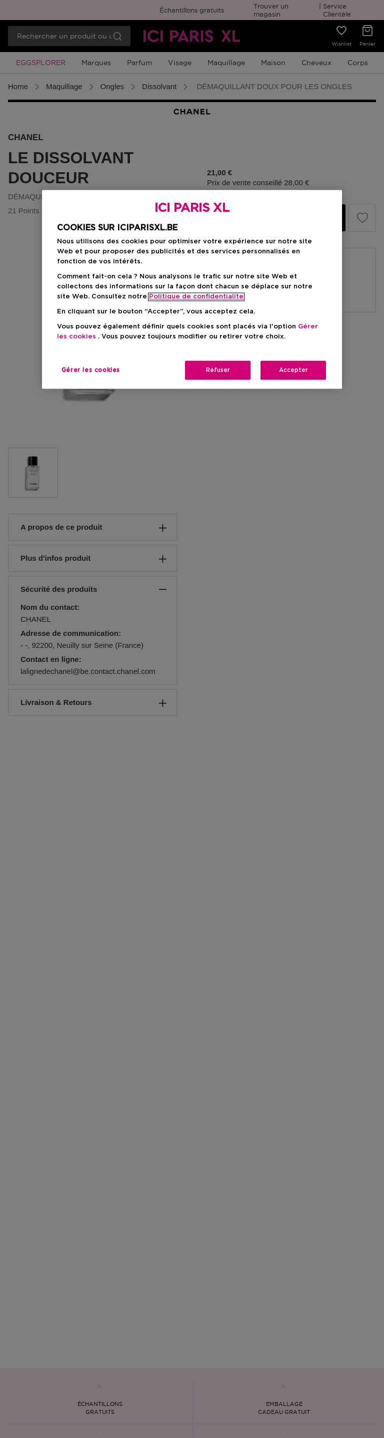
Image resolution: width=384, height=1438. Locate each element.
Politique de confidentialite (196, 296)
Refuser (218, 370)
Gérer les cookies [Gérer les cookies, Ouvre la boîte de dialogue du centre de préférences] (91, 370)
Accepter (293, 370)
